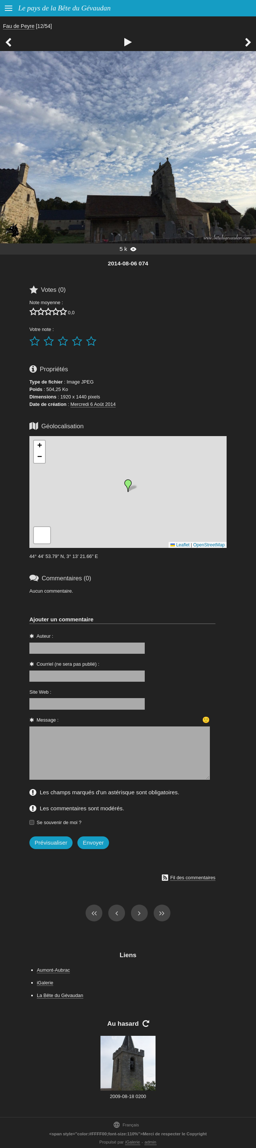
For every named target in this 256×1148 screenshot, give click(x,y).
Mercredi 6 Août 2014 (93, 404)
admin (150, 1142)
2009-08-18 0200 (128, 1096)
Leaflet (179, 545)
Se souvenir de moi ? (59, 822)
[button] (128, 485)
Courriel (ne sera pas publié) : (67, 664)
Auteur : (44, 636)
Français (126, 1124)
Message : (47, 720)
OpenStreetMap (209, 545)
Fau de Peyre (19, 26)
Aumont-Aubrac (53, 970)
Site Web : (40, 692)
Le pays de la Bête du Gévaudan (64, 8)
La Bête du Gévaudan (60, 995)
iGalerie (45, 982)
